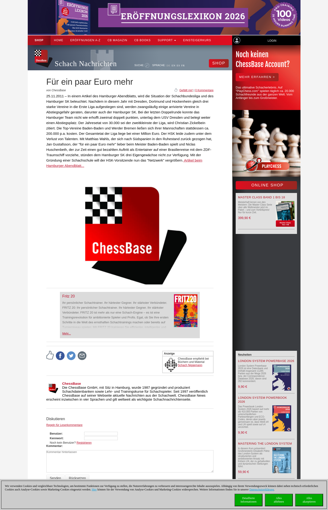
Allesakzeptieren (309, 499)
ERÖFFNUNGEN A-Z (85, 40)
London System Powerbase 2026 (266, 361)
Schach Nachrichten (86, 64)
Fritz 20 (68, 296)
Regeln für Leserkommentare (64, 425)
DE (168, 65)
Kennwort (56, 438)
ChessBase (71, 383)
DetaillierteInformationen (249, 499)
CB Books (142, 40)
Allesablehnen (279, 499)
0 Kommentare (204, 90)
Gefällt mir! (186, 90)
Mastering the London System (265, 443)
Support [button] (167, 40)
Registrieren (84, 442)
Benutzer (56, 433)
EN (174, 65)
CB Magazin (117, 40)
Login (272, 40)
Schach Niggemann (190, 365)
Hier (94, 489)
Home (58, 40)
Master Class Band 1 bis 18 (261, 197)
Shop (39, 40)
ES (178, 65)
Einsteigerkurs (197, 40)
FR (183, 65)
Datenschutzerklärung (261, 489)
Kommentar (54, 446)
